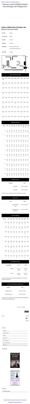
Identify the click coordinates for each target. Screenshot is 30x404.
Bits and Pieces (6, 342)
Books (4, 335)
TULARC (4, 345)
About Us (20, 400)
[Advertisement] (15, 14)
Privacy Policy (7, 400)
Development (6, 333)
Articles (4, 330)
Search (24, 400)
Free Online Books (6, 391)
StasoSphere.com (18, 402)
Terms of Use (14, 400)
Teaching (5, 337)
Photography (6, 340)
